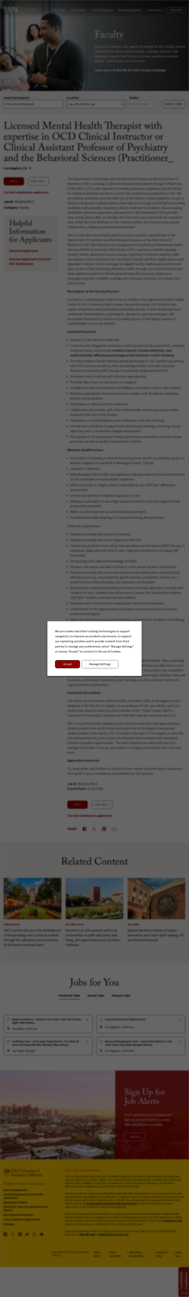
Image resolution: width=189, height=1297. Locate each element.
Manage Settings (100, 664)
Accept (67, 664)
